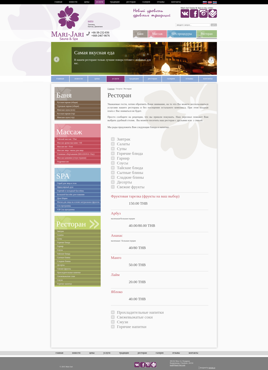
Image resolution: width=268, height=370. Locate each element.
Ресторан (131, 2)
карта (90, 21)
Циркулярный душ (65, 187)
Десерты (61, 265)
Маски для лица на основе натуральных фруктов (78, 202)
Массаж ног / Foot (65, 146)
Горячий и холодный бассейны (70, 191)
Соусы (60, 250)
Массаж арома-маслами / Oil (69, 143)
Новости (73, 2)
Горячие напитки (64, 284)
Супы (59, 239)
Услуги (99, 2)
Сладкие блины (64, 261)
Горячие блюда (63, 242)
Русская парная (67, 102)
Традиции (115, 2)
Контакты (176, 2)
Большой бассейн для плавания (70, 194)
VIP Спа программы (66, 209)
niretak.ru (212, 368)
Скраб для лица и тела (66, 183)
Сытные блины (63, 257)
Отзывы (160, 2)
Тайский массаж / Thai (67, 139)
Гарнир (60, 246)
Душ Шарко (62, 198)
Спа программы (64, 206)
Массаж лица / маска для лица (70, 150)
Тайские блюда (63, 254)
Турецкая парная (68, 106)
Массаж (69, 131)
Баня (64, 95)
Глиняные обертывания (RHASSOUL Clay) (75, 154)
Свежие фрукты (64, 269)
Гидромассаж (63, 161)
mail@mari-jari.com (177, 365)
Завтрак (60, 231)
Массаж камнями (71, 158)
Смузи (60, 280)
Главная (58, 2)
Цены (86, 2)
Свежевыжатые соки (66, 276)
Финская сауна (66, 110)
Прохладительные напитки (69, 272)
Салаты (60, 235)
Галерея (146, 2)
